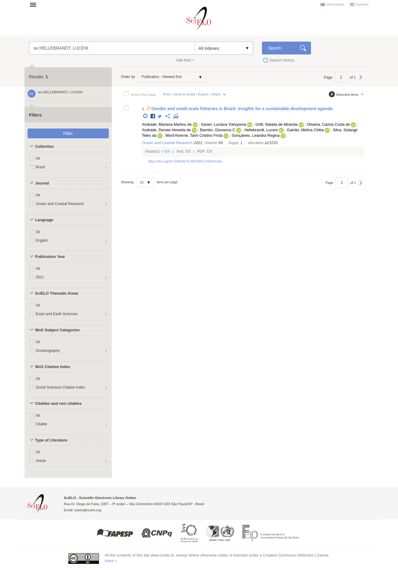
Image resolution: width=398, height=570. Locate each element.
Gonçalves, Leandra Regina (255, 135)
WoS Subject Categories (57, 330)
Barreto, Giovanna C (217, 130)
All (38, 158)
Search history (282, 60)
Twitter (159, 116)
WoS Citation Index (52, 367)
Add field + (185, 60)
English (42, 240)
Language (44, 220)
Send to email (184, 94)
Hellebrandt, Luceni (261, 130)
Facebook (153, 116)
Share (216, 94)
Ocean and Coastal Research (60, 204)
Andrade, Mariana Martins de (166, 124)
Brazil (40, 167)
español (362, 4)
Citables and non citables (58, 403)
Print (166, 94)
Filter (68, 133)
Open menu (35, 5)
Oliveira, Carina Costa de (328, 124)
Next (361, 80)
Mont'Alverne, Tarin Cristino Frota (193, 135)
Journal (42, 183)
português (335, 4)
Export (203, 94)
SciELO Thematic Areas (57, 293)
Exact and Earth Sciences (57, 314)
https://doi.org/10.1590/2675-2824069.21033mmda (185, 161)
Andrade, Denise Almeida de (166, 130)
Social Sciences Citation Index (60, 387)
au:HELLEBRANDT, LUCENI (112, 48)
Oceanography (48, 350)
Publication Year (50, 257)
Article (41, 461)
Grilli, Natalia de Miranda (276, 124)
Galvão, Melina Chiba (305, 130)
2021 (40, 277)
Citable (41, 424)
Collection (44, 146)
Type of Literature (51, 440)
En (167, 151)
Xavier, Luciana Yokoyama (223, 124)
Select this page (143, 94)
